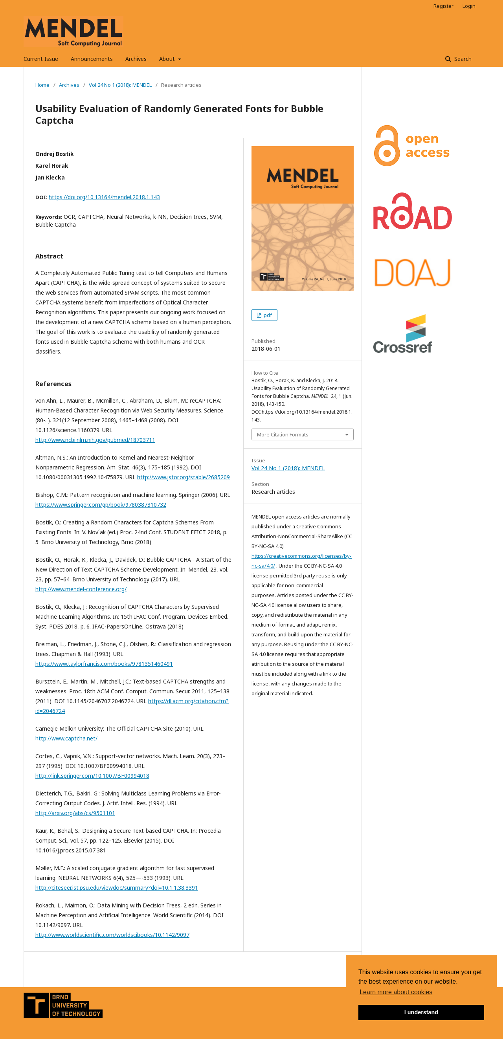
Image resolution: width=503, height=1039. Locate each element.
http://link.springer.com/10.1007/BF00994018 (92, 775)
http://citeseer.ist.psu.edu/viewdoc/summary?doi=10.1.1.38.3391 (116, 887)
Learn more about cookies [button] (396, 992)
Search (462, 58)
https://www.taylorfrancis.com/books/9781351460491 (104, 663)
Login (469, 5)
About (167, 58)
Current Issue (41, 58)
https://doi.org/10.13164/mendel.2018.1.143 (104, 197)
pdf (267, 315)
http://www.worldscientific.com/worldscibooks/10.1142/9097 (112, 934)
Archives (136, 58)
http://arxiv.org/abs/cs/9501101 (75, 813)
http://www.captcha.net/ (66, 738)
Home (42, 84)
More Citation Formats (282, 434)
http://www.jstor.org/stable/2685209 (183, 477)
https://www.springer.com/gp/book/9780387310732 (100, 504)
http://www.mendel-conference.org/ (81, 589)
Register (443, 5)
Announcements (92, 58)
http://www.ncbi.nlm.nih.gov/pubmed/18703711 (95, 439)
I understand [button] (421, 1012)
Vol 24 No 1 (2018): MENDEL (120, 84)
